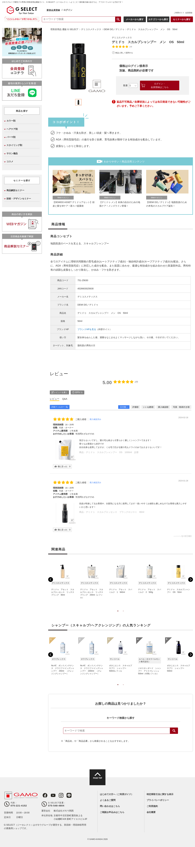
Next (190, 579)
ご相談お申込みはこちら (112, 812)
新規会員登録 (53, 10)
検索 (174, 731)
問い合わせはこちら (110, 806)
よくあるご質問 (107, 800)
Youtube (51, 795)
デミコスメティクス (123, 37)
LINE (65, 795)
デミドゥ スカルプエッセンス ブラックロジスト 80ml (115, 512)
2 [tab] (123, 614)
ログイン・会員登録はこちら (160, 85)
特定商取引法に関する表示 (160, 794)
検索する (118, 19)
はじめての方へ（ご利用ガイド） (116, 794)
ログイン (67, 10)
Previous (50, 579)
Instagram (58, 795)
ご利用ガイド (179, 13)
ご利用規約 (152, 806)
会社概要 (151, 812)
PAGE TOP (97, 780)
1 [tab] (117, 614)
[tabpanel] (78, 65)
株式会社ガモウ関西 (64, 810)
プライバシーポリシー (158, 800)
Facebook (43, 795)
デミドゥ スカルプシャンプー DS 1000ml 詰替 (112, 452)
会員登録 (188, 13)
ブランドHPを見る (86, 329)
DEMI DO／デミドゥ (87, 304)
